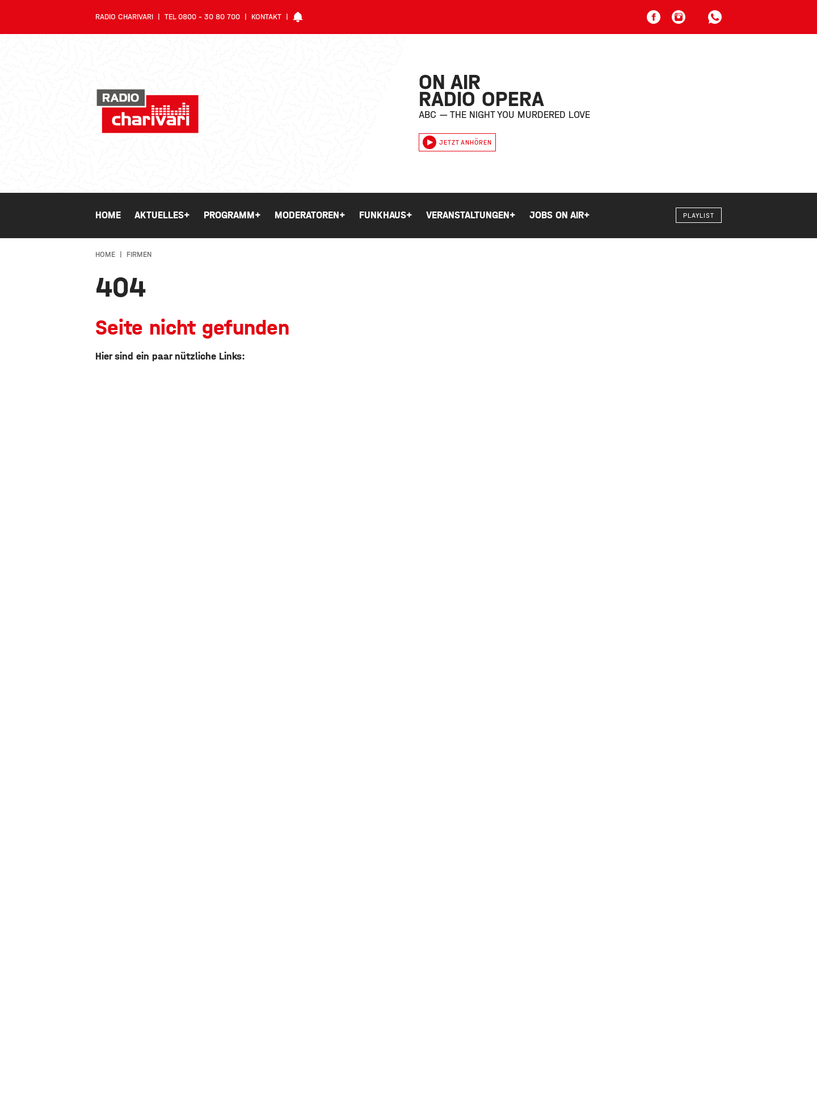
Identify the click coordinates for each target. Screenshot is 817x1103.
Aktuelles (162, 215)
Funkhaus (385, 215)
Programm (232, 215)
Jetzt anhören (457, 142)
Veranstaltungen (471, 215)
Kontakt (266, 17)
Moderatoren (310, 215)
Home (108, 215)
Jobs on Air (559, 215)
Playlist (698, 215)
